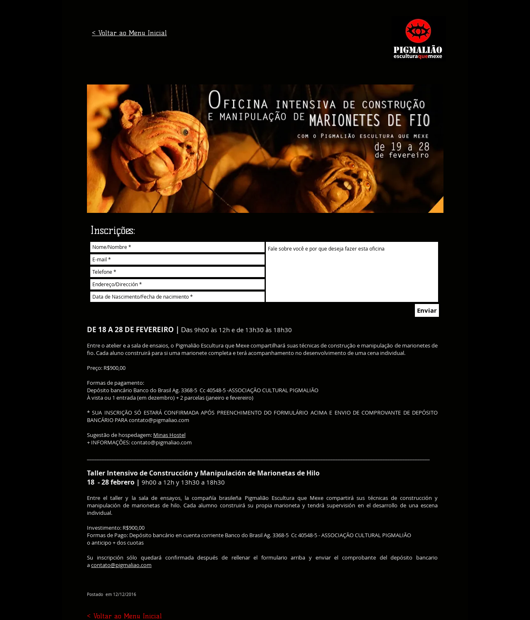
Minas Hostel (169, 435)
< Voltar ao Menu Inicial (129, 33)
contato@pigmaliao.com (159, 420)
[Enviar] (427, 310)
